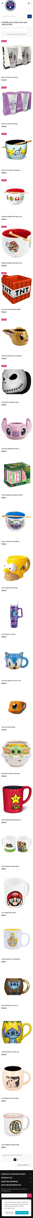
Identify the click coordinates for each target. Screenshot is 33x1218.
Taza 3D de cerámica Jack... (10, 402)
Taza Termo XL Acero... (8, 634)
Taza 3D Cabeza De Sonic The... (11, 680)
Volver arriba (24, 1165)
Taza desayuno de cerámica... (11, 959)
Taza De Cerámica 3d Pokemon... (12, 356)
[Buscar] (16, 16)
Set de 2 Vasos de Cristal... (9, 77)
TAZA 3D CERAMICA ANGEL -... (10, 448)
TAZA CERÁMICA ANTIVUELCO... (11, 820)
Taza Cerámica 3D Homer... (10, 588)
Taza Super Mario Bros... (9, 912)
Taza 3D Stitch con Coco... (9, 1005)
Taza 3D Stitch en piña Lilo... (10, 1052)
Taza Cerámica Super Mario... (10, 866)
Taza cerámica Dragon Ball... (10, 1145)
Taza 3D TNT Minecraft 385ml (11, 309)
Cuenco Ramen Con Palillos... (10, 541)
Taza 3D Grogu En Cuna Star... (11, 773)
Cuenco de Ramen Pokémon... (11, 170)
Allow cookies (22, 1212)
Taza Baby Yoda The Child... (10, 1098)
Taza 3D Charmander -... (9, 727)
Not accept (9, 1212)
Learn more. (11, 1208)
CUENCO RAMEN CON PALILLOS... (12, 216)
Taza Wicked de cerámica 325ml (12, 495)
